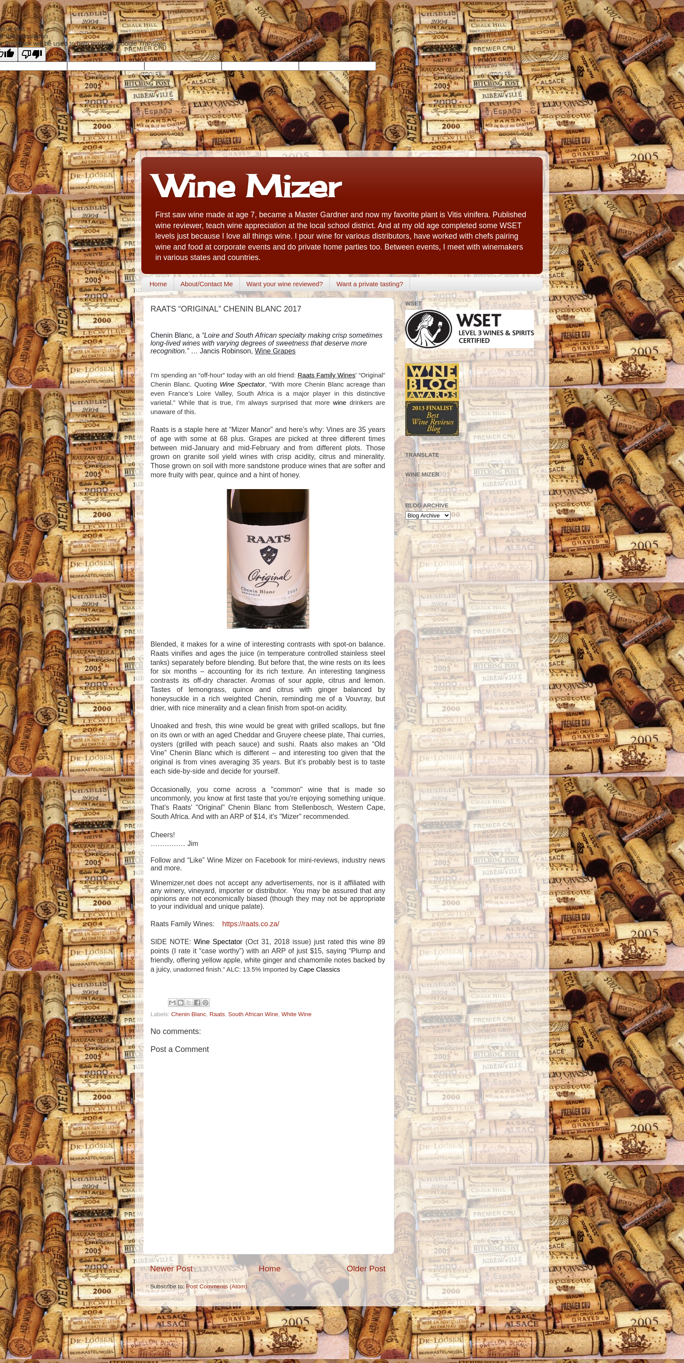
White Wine (296, 1014)
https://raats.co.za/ (250, 924)
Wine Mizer (247, 186)
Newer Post (171, 1268)
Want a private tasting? (369, 284)
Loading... (418, 484)
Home (158, 284)
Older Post (366, 1268)
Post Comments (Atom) (216, 1286)
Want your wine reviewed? (284, 284)
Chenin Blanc (188, 1014)
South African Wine (253, 1014)
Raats (217, 1014)
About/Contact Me (207, 284)
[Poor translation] (32, 54)
